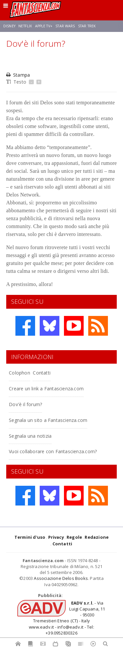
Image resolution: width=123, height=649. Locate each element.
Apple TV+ (43, 26)
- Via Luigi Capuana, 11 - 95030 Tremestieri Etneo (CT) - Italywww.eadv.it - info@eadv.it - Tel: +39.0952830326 (67, 618)
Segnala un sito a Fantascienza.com (48, 420)
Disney (9, 26)
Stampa (18, 74)
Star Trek (87, 26)
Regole (74, 537)
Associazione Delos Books (61, 578)
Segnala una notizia (30, 436)
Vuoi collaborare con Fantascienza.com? (53, 451)
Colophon (19, 373)
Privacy (56, 537)
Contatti (42, 373)
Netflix (25, 26)
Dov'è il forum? (25, 404)
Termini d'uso (30, 537)
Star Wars (65, 26)
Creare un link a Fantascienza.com (46, 388)
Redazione (97, 537)
